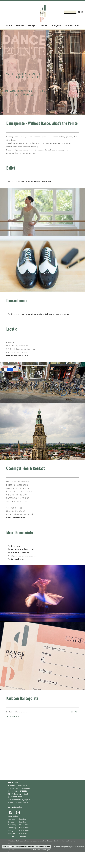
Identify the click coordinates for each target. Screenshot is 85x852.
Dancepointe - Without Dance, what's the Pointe (42, 123)
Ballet (10, 168)
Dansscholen (17, 559)
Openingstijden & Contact (25, 468)
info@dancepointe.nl (17, 355)
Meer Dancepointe (19, 532)
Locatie (11, 329)
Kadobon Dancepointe (22, 698)
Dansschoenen (16, 300)
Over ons (15, 546)
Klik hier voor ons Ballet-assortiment (31, 181)
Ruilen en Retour (20, 552)
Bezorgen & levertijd (22, 549)
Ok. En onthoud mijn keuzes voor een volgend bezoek (26, 846)
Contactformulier (15, 517)
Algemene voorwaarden (23, 556)
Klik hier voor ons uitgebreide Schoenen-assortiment (40, 314)
